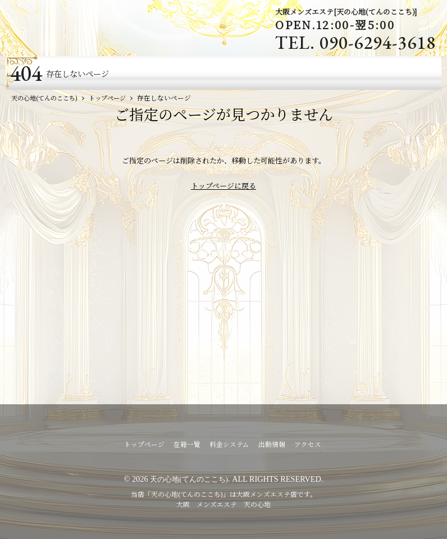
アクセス (307, 444)
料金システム (229, 444)
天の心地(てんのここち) (189, 478)
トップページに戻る (223, 185)
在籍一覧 (187, 444)
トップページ (144, 444)
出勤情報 (271, 444)
